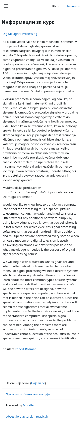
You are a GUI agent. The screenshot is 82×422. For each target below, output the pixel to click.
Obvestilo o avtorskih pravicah (27, 416)
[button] (56, 6)
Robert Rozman (25, 349)
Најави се (73, 6)
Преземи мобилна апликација (28, 394)
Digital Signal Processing (20, 34)
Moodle (28, 405)
